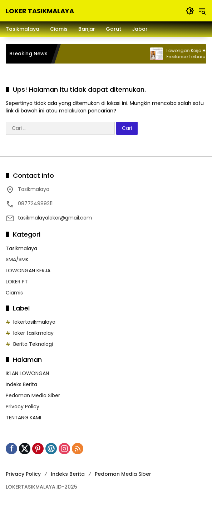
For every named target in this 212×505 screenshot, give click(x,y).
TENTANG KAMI (23, 417)
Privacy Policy (22, 406)
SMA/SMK (17, 259)
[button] (190, 10)
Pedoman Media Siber (33, 395)
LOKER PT (17, 281)
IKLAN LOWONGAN (27, 373)
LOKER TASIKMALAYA (40, 10)
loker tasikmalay (33, 333)
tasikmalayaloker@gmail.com (55, 217)
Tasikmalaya (21, 248)
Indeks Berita (21, 384)
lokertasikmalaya (34, 321)
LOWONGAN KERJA (28, 270)
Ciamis (14, 292)
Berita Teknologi (33, 344)
